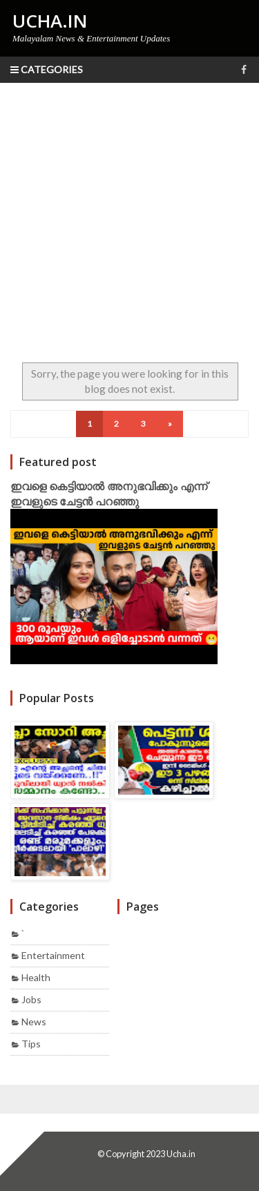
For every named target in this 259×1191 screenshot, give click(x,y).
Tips (31, 1043)
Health (35, 977)
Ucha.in (180, 1153)
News (33, 1021)
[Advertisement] (129, 219)
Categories (46, 69)
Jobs (31, 999)
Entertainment (53, 955)
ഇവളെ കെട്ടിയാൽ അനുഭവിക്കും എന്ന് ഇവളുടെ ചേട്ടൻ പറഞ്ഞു (108, 493)
